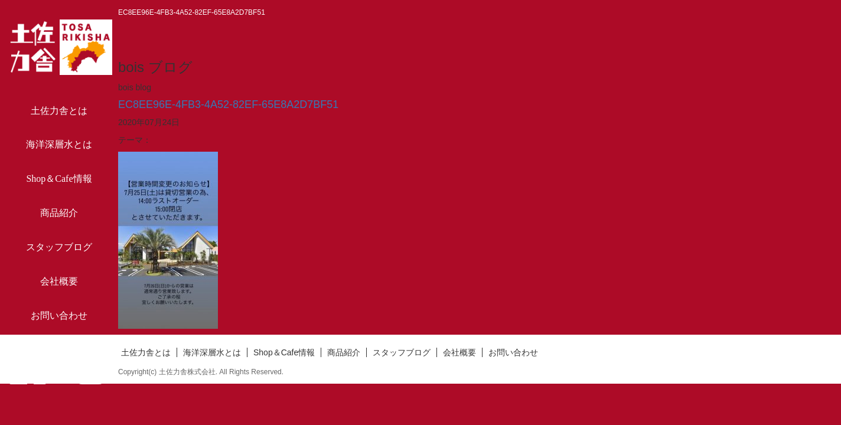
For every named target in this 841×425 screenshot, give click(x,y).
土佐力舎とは (59, 111)
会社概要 (59, 281)
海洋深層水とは (59, 144)
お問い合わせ (59, 315)
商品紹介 (59, 213)
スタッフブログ (59, 247)
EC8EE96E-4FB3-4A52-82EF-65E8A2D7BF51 (228, 104)
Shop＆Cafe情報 (59, 179)
